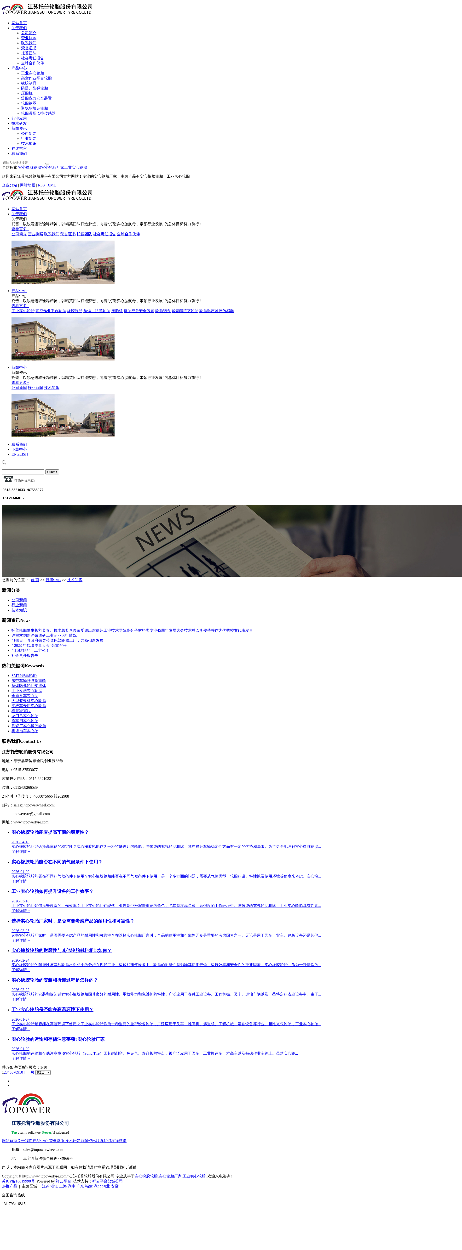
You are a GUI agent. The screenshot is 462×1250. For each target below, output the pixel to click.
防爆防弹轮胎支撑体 (29, 686)
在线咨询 (119, 1141)
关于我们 (19, 28)
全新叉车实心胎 (25, 696)
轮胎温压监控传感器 (38, 113)
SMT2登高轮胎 (24, 676)
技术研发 (19, 123)
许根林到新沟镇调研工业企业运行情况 (44, 635)
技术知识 (28, 143)
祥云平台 (63, 1181)
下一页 (29, 1072)
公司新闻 (28, 133)
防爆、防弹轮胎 (34, 88)
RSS (41, 185)
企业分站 (9, 185)
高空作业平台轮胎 (36, 78)
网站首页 (19, 23)
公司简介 (28, 33)
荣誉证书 (28, 48)
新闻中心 (19, 368)
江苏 (46, 1186)
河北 (106, 1186)
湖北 (97, 1186)
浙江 (54, 1186)
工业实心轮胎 (32, 73)
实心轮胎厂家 (52, 167)
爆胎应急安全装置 (36, 98)
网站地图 (27, 185)
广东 (80, 1186)
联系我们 (28, 43)
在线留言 (19, 148)
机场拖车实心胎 (25, 731)
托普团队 (28, 53)
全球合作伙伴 (32, 63)
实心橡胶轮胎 (29, 167)
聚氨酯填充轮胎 (34, 108)
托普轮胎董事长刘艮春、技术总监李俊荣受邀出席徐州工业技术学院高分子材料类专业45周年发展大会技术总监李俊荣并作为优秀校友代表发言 (132, 630)
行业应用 (19, 118)
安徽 (115, 1186)
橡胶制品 (28, 83)
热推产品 (9, 1186)
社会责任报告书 (25, 655)
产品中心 (19, 68)
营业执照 (28, 38)
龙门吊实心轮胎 (25, 716)
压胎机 (27, 93)
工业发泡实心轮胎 (27, 691)
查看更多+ (20, 229)
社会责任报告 (32, 58)
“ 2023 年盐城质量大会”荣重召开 (39, 645)
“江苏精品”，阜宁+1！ (31, 650)
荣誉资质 (56, 1141)
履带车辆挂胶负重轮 (29, 681)
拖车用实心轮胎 (25, 721)
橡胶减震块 (21, 711)
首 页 (35, 580)
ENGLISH (20, 454)
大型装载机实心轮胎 (29, 701)
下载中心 (19, 449)
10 (21, 1072)
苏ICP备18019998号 (18, 1181)
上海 (63, 1186)
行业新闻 (28, 138)
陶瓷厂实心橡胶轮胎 (29, 726)
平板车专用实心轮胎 (29, 706)
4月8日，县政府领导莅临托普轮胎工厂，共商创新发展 (58, 640)
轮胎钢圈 (28, 103)
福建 (89, 1186)
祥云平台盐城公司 (107, 1181)
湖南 (71, 1186)
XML (51, 185)
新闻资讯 (19, 128)
